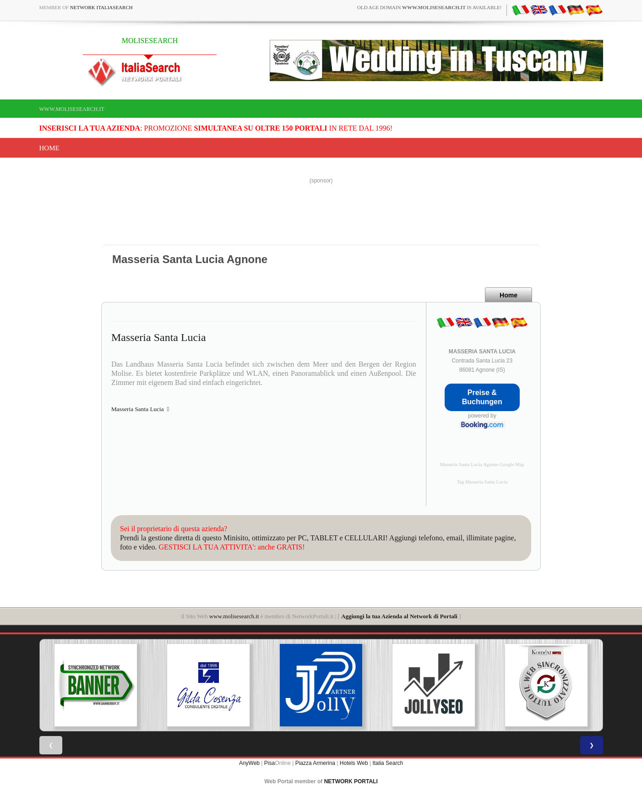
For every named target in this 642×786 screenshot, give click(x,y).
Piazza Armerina (315, 763)
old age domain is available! (429, 7)
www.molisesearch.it (71, 109)
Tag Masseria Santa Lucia (482, 481)
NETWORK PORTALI (351, 781)
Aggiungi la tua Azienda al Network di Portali (399, 616)
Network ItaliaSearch (101, 7)
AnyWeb (249, 763)
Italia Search (387, 763)
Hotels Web (354, 763)
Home (49, 148)
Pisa (269, 763)
